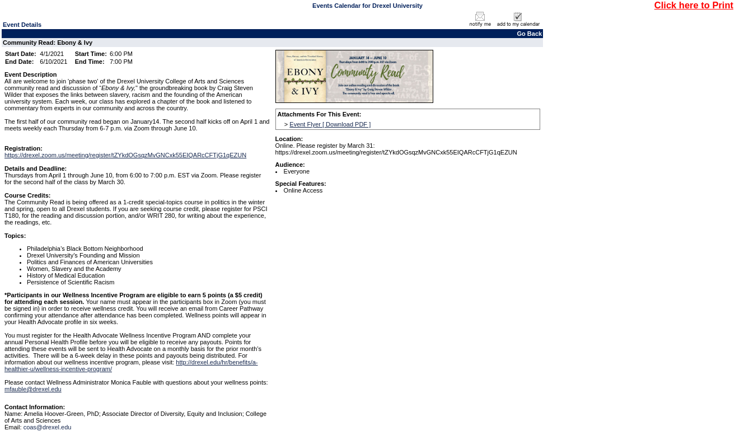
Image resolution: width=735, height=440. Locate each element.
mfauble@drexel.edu (33, 389)
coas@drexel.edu (48, 427)
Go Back (529, 33)
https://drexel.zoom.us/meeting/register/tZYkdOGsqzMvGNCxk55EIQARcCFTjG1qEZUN (125, 155)
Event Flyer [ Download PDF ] (330, 124)
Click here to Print (693, 5)
